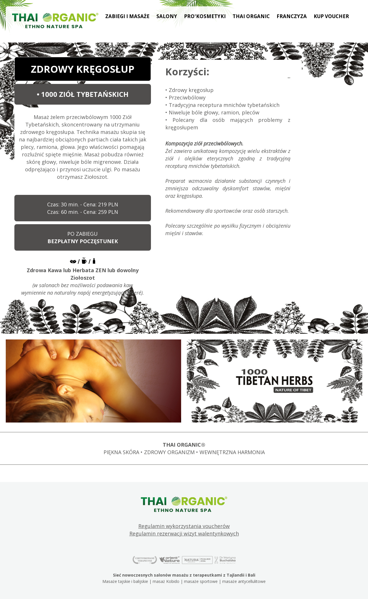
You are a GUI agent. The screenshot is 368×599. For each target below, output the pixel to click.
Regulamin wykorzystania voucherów (184, 526)
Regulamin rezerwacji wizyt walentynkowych (184, 533)
